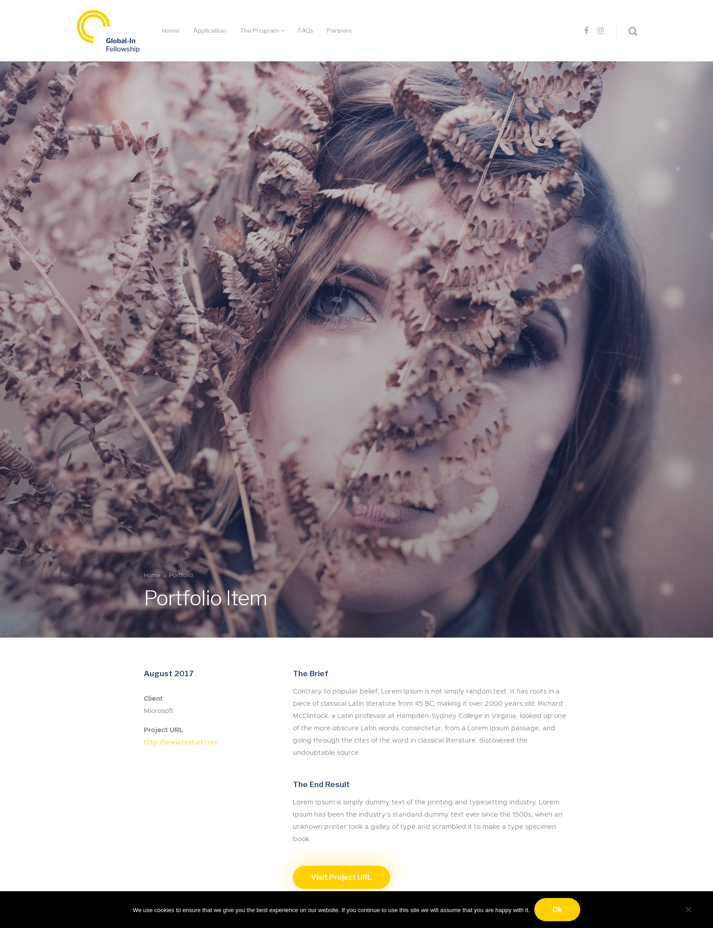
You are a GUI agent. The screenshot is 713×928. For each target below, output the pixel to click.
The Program (259, 30)
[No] (688, 908)
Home (171, 30)
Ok (557, 909)
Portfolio (181, 576)
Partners (339, 30)
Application (209, 30)
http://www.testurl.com (181, 742)
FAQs (305, 30)
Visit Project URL (341, 877)
